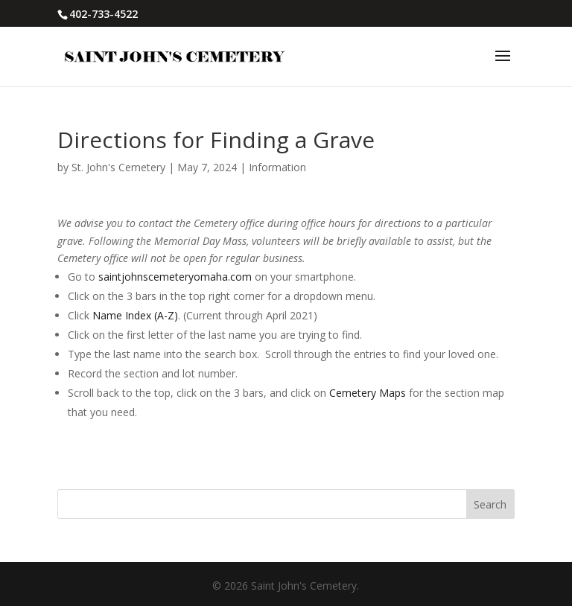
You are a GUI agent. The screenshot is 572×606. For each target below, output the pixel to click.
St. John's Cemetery (118, 167)
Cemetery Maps (367, 393)
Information (277, 167)
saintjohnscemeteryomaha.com (175, 276)
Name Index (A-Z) (135, 315)
